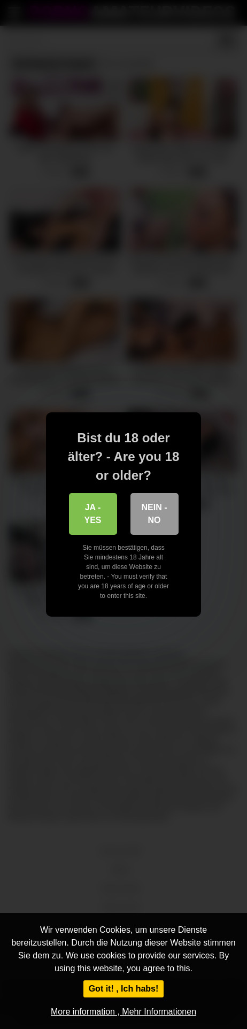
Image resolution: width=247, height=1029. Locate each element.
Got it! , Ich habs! (124, 988)
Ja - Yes (92, 514)
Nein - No (154, 514)
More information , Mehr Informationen (123, 1011)
